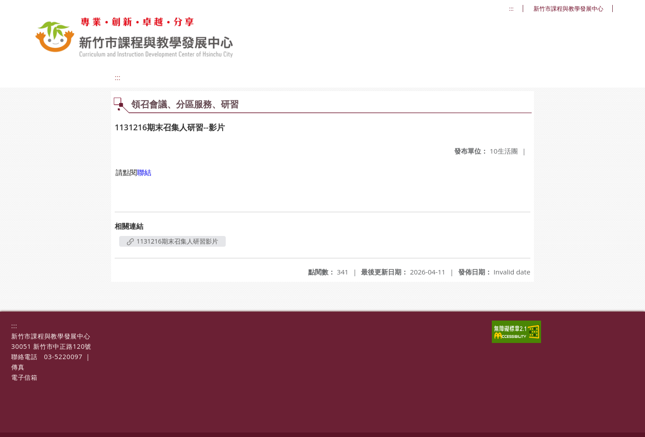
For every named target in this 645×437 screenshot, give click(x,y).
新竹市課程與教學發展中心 (568, 9)
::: (511, 9)
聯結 (144, 172)
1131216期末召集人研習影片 (172, 241)
